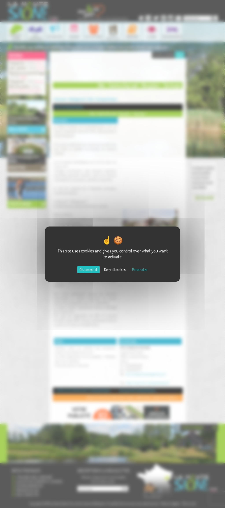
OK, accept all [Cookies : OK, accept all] (88, 269)
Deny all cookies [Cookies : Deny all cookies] (114, 269)
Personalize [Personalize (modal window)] (139, 269)
